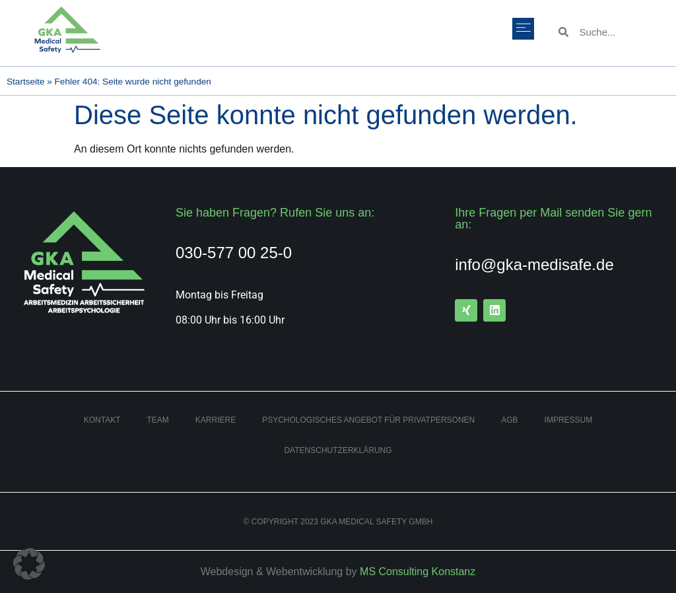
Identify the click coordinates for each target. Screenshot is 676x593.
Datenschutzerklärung (337, 450)
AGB (509, 420)
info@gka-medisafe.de (534, 264)
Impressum (569, 420)
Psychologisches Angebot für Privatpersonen (368, 420)
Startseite (25, 82)
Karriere (215, 420)
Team (157, 420)
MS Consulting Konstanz (417, 571)
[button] (523, 29)
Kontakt (102, 420)
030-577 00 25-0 (234, 253)
